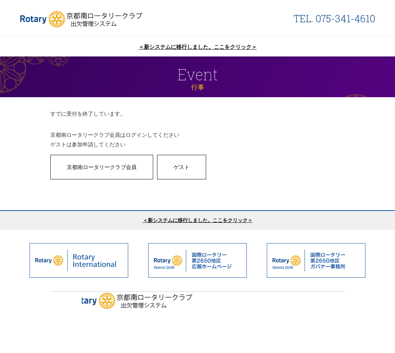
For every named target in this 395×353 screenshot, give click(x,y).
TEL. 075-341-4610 (334, 18)
